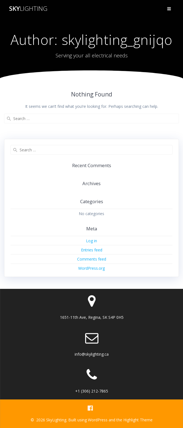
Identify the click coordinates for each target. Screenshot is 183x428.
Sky (28, 9)
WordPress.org (91, 268)
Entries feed (91, 250)
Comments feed (91, 259)
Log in (91, 240)
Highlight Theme (138, 419)
